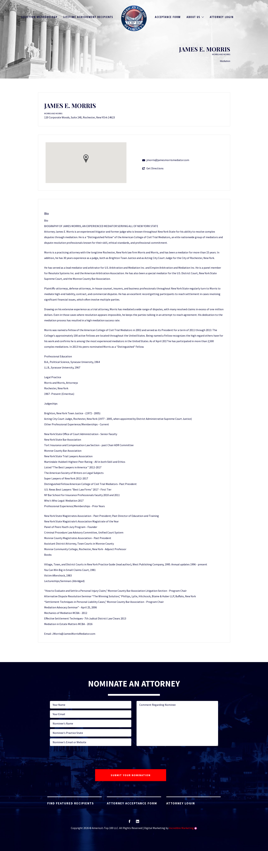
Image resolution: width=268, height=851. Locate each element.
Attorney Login (222, 17)
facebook (129, 822)
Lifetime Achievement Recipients (88, 17)
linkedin (137, 822)
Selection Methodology (39, 17)
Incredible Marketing (181, 828)
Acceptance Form (168, 17)
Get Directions (155, 168)
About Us (193, 17)
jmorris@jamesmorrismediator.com (167, 160)
